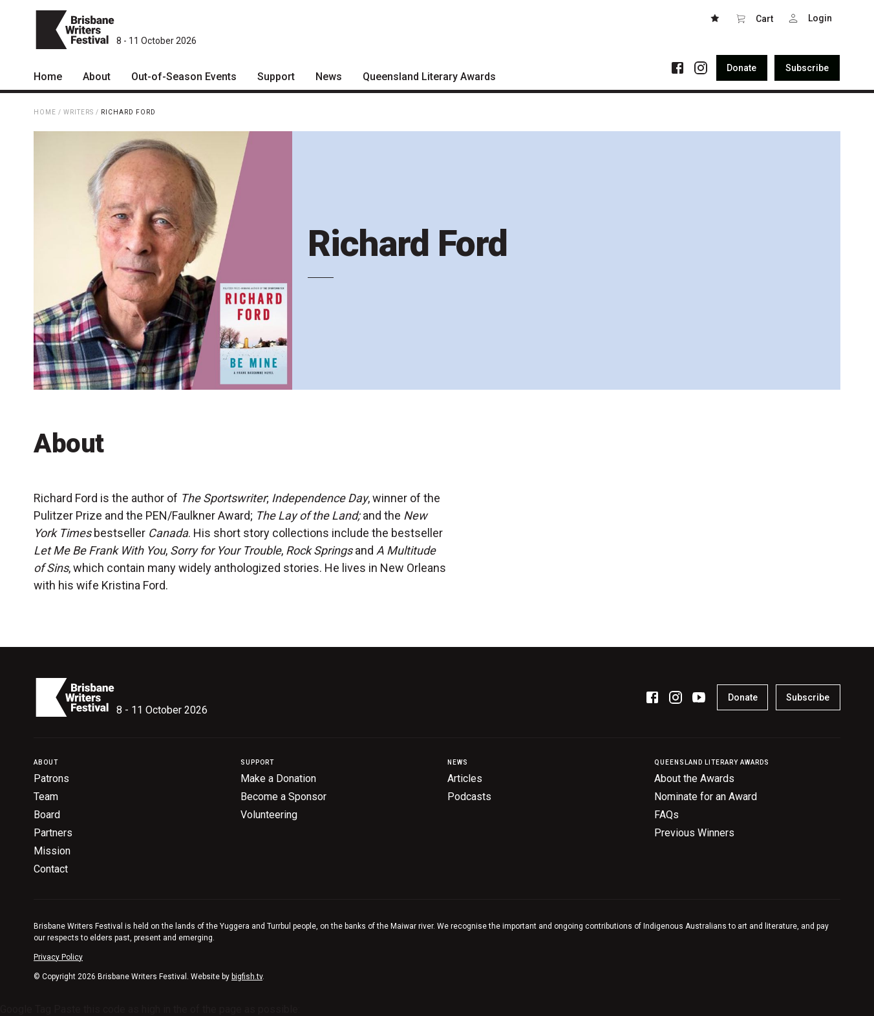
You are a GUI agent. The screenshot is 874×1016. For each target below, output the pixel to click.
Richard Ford (128, 112)
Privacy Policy (58, 957)
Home (45, 112)
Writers (78, 112)
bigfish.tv (246, 976)
